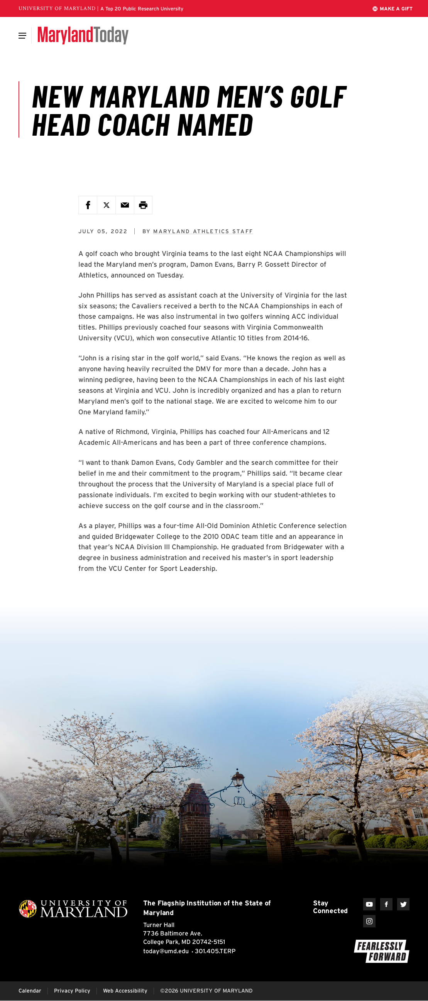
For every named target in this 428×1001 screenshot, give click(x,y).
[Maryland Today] (83, 35)
